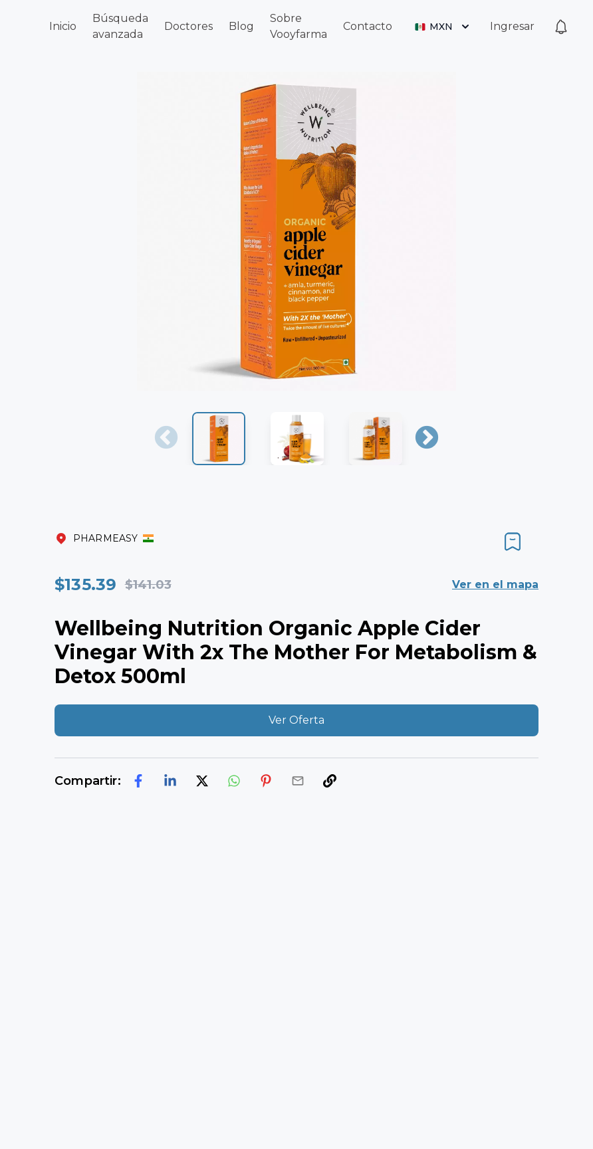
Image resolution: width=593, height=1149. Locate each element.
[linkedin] (170, 781)
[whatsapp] (234, 781)
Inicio (62, 26)
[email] (298, 781)
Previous (166, 438)
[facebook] (138, 781)
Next (426, 438)
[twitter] (202, 781)
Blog (241, 26)
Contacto (367, 26)
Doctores (188, 26)
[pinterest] (266, 781)
